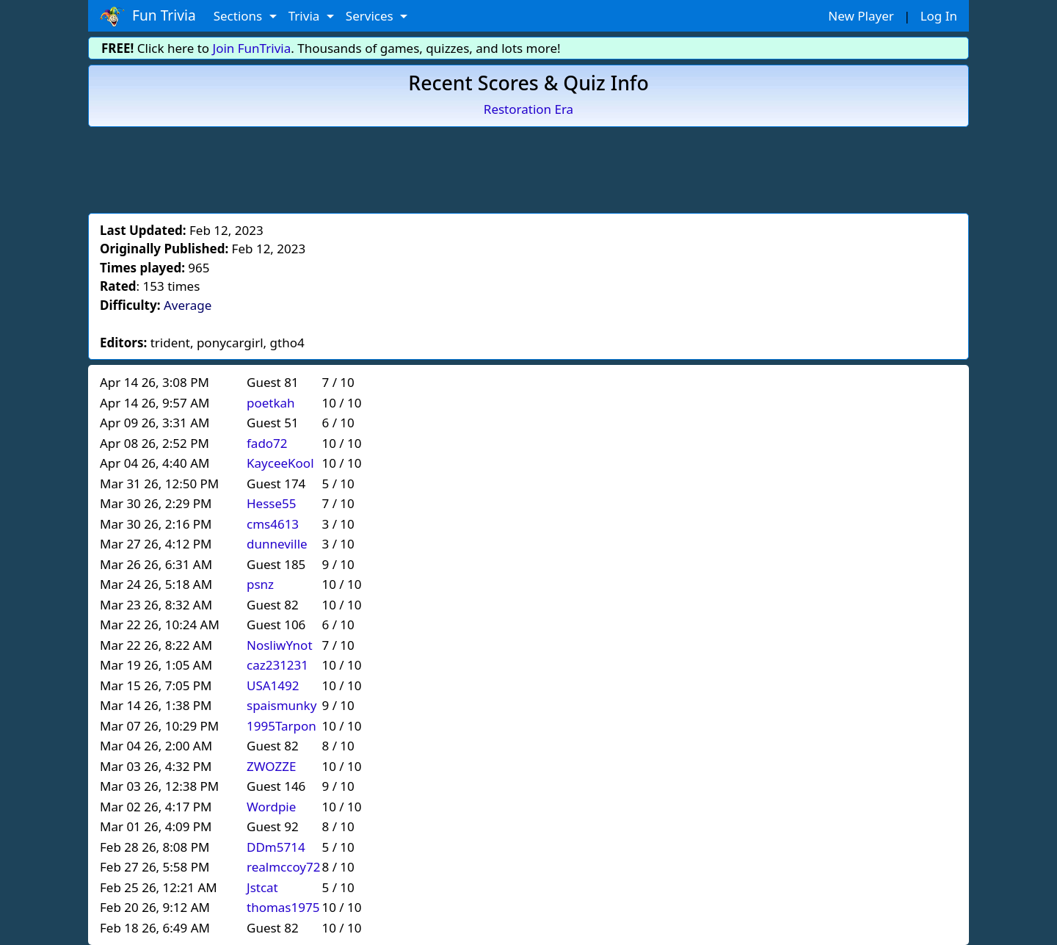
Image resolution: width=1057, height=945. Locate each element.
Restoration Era (528, 109)
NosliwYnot (280, 645)
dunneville (277, 543)
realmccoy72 (283, 866)
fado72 (267, 443)
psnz (260, 584)
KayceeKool (280, 463)
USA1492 (273, 685)
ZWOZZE (271, 766)
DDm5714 (276, 847)
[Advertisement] (528, 167)
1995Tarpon (281, 725)
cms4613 (273, 523)
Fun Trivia (148, 16)
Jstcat (262, 887)
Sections (240, 15)
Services (371, 15)
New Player (860, 15)
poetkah (271, 402)
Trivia (305, 15)
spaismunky (281, 705)
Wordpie (271, 806)
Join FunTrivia (252, 48)
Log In (938, 15)
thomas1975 (283, 907)
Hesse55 (272, 503)
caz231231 (277, 664)
